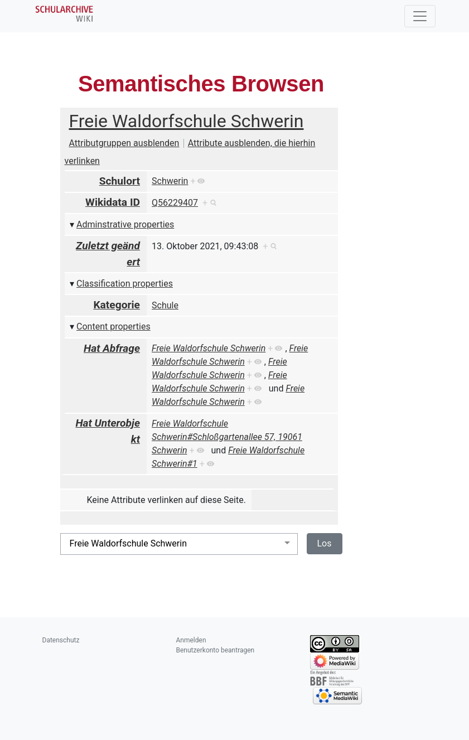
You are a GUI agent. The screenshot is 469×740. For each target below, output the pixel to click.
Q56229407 (175, 202)
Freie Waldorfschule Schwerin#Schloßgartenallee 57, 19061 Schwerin (227, 437)
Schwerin (170, 181)
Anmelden (191, 640)
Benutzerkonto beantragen (215, 650)
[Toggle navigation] (420, 16)
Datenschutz (61, 640)
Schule (165, 305)
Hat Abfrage (112, 348)
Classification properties (124, 283)
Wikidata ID (112, 202)
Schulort (119, 181)
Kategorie (116, 304)
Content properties (113, 326)
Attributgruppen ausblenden (124, 143)
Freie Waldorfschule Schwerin (186, 121)
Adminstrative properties (125, 224)
